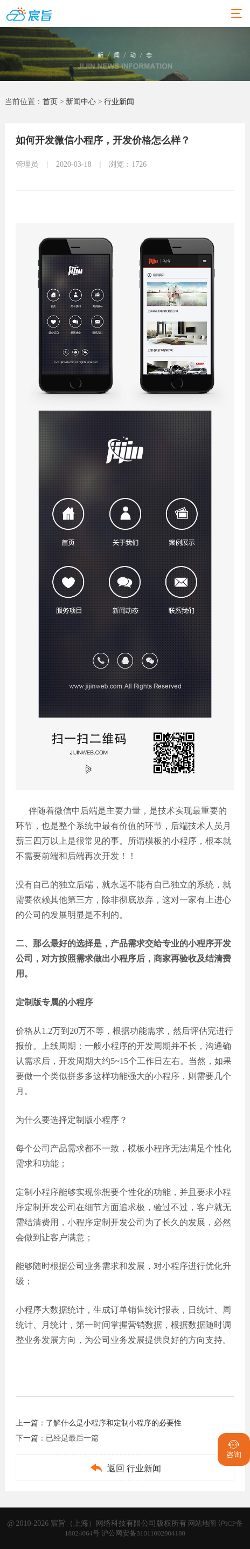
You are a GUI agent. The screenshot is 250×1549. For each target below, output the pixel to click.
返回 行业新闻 (125, 1468)
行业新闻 (119, 102)
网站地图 (203, 1523)
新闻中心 (81, 102)
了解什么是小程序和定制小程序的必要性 (114, 1423)
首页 (50, 102)
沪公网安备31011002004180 (143, 1533)
